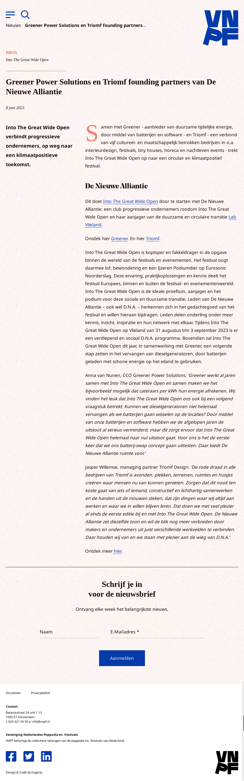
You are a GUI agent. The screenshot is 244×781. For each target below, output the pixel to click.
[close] (236, 692)
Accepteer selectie (201, 771)
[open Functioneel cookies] (236, 724)
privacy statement (219, 707)
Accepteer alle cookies (201, 757)
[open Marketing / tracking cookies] (236, 739)
